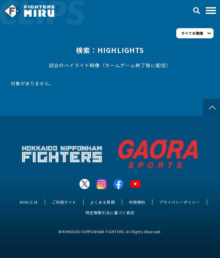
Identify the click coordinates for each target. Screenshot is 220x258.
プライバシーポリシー (179, 202)
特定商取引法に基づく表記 (110, 212)
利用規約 (137, 202)
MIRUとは (29, 202)
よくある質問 (102, 202)
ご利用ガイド (64, 202)
